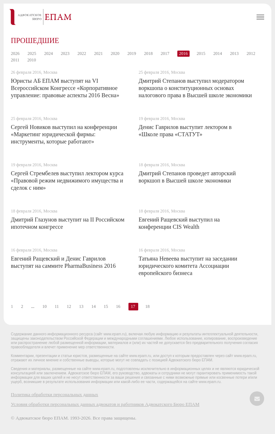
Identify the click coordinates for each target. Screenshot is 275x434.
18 (147, 306)
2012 (251, 53)
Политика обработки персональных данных (54, 394)
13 (81, 306)
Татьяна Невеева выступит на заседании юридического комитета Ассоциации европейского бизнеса (188, 265)
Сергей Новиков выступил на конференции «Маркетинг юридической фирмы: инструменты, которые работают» (64, 134)
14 (94, 306)
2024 (48, 53)
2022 (81, 53)
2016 (183, 53)
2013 (234, 53)
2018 (148, 53)
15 (106, 306)
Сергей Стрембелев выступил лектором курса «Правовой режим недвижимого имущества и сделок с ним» (67, 180)
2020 (115, 53)
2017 (165, 53)
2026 (15, 53)
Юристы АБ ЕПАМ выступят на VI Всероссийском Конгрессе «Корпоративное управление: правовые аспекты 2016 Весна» (65, 88)
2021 (98, 53)
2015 (201, 53)
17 (133, 306)
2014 (217, 53)
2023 (65, 53)
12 (69, 306)
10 (44, 306)
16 (118, 306)
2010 (32, 60)
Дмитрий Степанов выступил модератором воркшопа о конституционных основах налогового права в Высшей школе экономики (195, 88)
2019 (131, 53)
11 (57, 306)
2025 (32, 53)
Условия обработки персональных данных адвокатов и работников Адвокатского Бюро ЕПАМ (105, 404)
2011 (15, 60)
